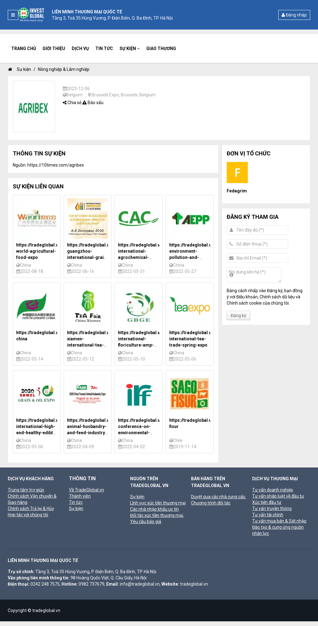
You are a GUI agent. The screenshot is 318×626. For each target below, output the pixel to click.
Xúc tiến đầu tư (266, 502)
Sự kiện (130, 48)
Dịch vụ (80, 48)
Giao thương (161, 48)
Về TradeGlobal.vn (86, 489)
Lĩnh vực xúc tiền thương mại (158, 502)
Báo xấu (92, 102)
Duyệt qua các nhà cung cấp (218, 496)
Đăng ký (238, 315)
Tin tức (104, 48)
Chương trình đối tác (210, 502)
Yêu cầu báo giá (145, 521)
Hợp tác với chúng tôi (28, 514)
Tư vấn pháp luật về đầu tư (278, 496)
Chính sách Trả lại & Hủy (31, 508)
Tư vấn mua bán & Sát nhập (279, 520)
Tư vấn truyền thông (272, 508)
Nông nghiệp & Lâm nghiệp (63, 69)
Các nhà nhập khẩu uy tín (154, 509)
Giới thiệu (54, 48)
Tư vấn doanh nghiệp (272, 489)
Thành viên (80, 496)
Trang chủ (23, 48)
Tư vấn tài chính (267, 514)
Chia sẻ (72, 102)
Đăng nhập (294, 15)
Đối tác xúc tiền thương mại (156, 515)
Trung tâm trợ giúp (26, 489)
